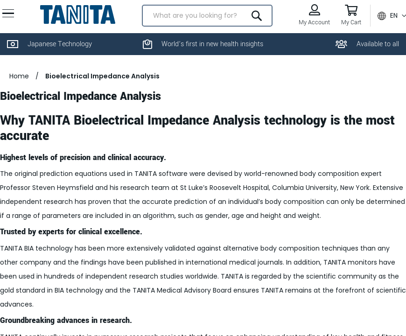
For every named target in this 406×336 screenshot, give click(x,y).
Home (19, 98)
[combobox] (205, 25)
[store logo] (79, 24)
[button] (387, 26)
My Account (309, 32)
